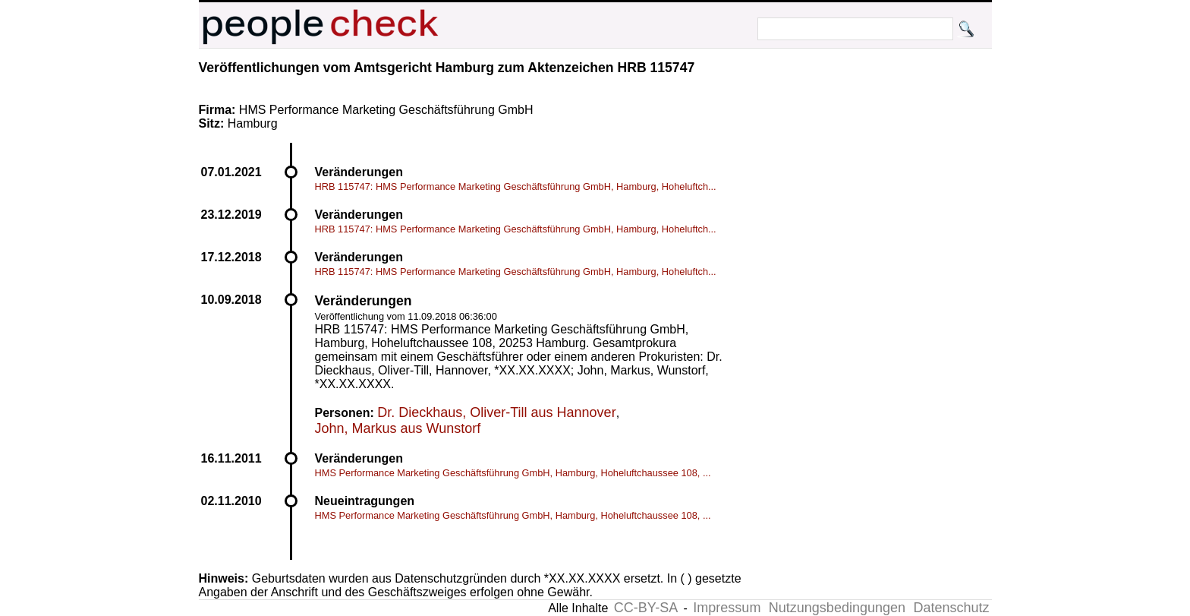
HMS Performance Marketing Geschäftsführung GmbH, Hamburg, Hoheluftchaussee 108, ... (513, 473)
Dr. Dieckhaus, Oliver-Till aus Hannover (496, 412)
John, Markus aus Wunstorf (398, 428)
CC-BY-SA (646, 607)
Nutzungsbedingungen (837, 607)
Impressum (726, 607)
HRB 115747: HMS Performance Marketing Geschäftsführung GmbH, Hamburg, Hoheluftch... (515, 186)
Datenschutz (951, 607)
